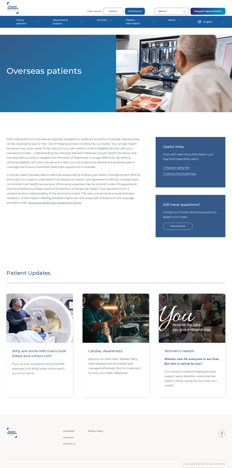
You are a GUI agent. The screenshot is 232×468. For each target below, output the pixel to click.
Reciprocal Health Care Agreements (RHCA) (57, 195)
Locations (69, 430)
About (171, 20)
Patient (113, 7)
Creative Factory (217, 461)
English (205, 21)
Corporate (69, 424)
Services (102, 20)
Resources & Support (60, 22)
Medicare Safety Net (179, 160)
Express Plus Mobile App (182, 166)
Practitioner (135, 7)
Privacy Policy (96, 424)
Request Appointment (207, 7)
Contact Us (69, 436)
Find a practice (21, 22)
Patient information (133, 22)
